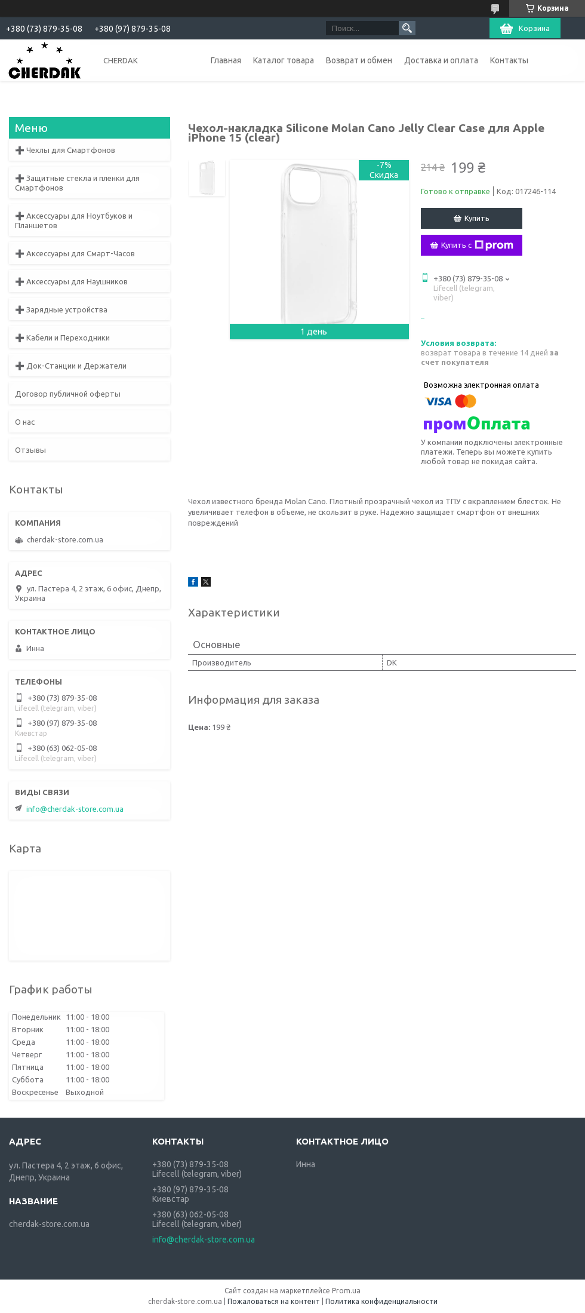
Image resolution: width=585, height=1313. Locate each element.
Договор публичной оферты (68, 393)
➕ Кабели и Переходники (62, 337)
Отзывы (30, 450)
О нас (25, 422)
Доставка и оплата (441, 60)
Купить (476, 218)
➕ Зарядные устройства (61, 309)
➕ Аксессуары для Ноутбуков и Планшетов (74, 220)
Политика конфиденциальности (381, 1301)
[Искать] (407, 28)
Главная (226, 60)
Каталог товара (283, 60)
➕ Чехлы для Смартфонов (65, 150)
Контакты (509, 60)
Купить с (477, 245)
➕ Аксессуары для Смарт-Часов (75, 253)
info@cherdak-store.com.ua (75, 809)
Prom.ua (346, 1290)
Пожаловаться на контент (273, 1301)
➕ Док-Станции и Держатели (71, 365)
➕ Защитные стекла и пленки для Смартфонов (77, 183)
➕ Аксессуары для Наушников (71, 281)
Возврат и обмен (359, 60)
